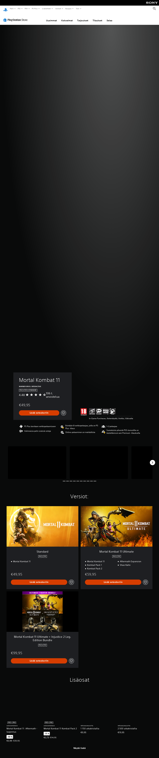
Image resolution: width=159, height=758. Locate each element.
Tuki (77, 8)
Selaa (109, 17)
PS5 (19, 8)
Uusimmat (51, 17)
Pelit (11, 8)
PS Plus (35, 8)
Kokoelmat (67, 17)
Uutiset (58, 8)
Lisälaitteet (46, 8)
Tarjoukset (82, 17)
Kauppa (68, 8)
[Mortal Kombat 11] (37, 459)
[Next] (152, 459)
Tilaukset (97, 17)
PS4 (26, 8)
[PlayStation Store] (16, 16)
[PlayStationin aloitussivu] (5, 9)
